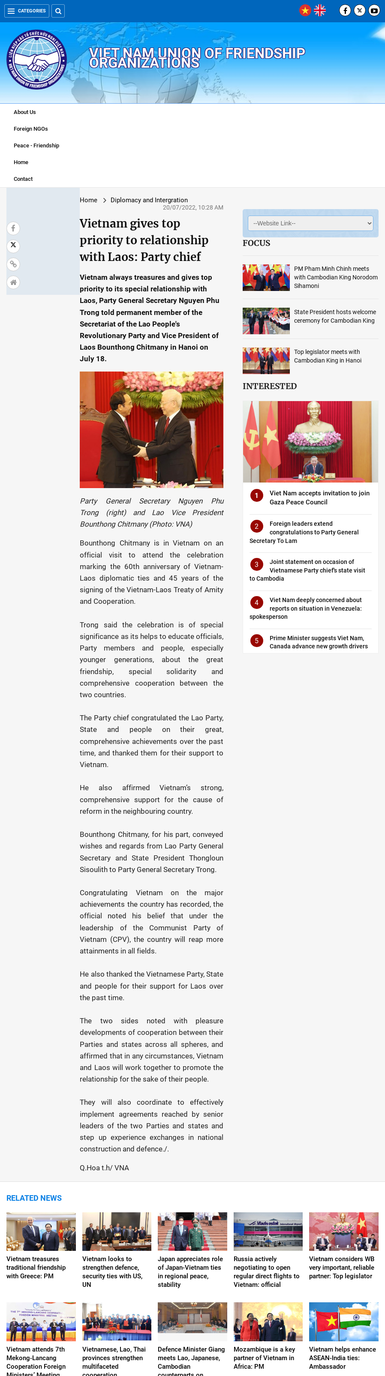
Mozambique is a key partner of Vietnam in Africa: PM (264, 1235)
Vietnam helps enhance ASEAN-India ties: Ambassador (342, 1235)
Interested (260, 386)
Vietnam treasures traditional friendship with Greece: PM (36, 1145)
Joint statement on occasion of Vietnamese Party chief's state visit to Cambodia (301, 568)
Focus (246, 243)
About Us (25, 112)
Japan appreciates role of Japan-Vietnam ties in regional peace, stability (190, 1149)
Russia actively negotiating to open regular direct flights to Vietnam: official (267, 1149)
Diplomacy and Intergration (95, 200)
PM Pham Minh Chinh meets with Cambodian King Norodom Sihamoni (328, 277)
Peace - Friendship (36, 145)
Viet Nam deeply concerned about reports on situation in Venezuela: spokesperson (296, 606)
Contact (23, 179)
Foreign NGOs (31, 129)
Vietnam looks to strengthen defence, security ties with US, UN (112, 1149)
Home (21, 162)
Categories (27, 11)
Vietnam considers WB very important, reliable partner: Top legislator (341, 1145)
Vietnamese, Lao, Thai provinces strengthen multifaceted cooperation (114, 1240)
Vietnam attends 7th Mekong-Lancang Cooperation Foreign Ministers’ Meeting (36, 1240)
